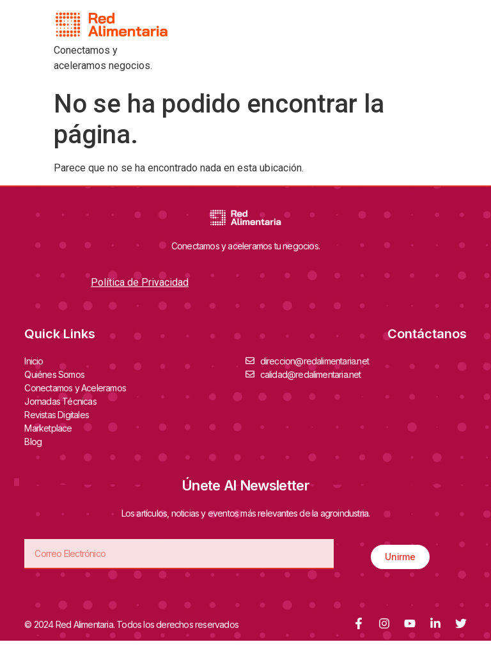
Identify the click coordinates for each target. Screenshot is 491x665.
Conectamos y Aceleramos (78, 387)
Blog (33, 441)
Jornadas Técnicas (63, 401)
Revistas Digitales (59, 414)
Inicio (33, 361)
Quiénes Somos (57, 374)
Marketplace (48, 428)
